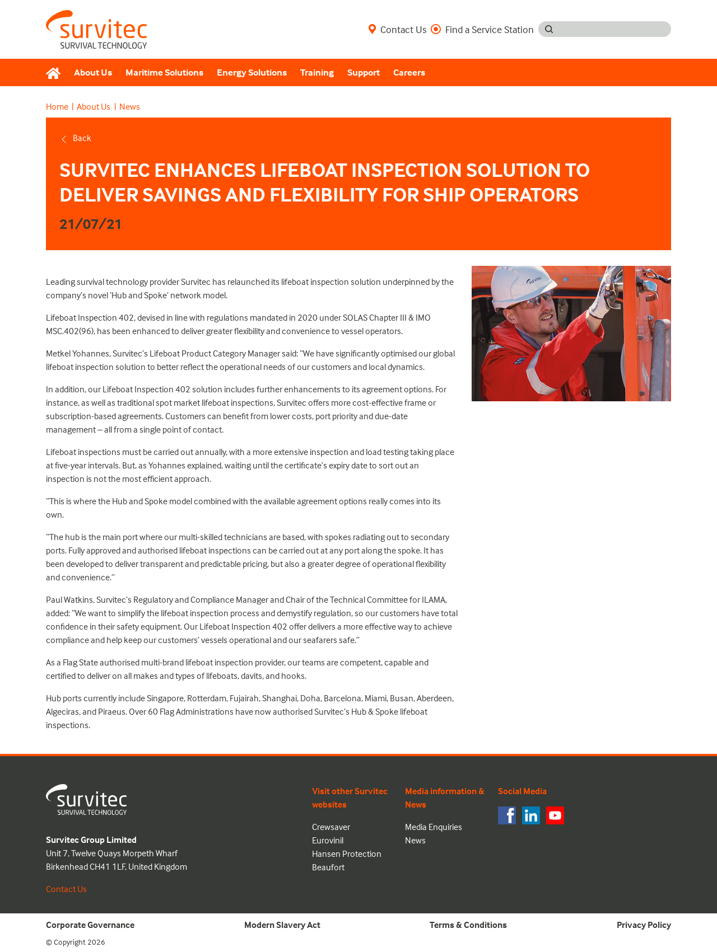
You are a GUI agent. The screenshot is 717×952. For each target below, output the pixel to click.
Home (57, 106)
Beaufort (328, 867)
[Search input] (615, 29)
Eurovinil (327, 840)
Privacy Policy (644, 924)
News (129, 106)
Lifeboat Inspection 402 (90, 317)
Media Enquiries (433, 826)
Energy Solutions (252, 72)
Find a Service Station (482, 29)
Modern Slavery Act (282, 924)
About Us (93, 72)
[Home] (56, 73)
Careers (409, 72)
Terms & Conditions (468, 924)
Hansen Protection (346, 853)
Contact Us (397, 29)
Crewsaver (331, 826)
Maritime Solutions (164, 72)
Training (317, 72)
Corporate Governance (90, 924)
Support (363, 72)
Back (75, 137)
